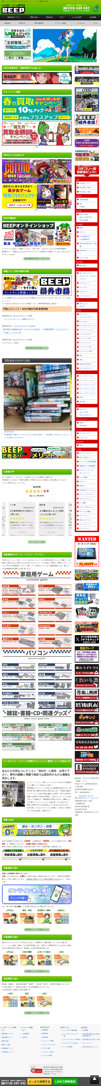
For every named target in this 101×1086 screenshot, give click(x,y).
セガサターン (84, 292)
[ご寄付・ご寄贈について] (17, 60)
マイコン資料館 (67, 1047)
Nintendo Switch (85, 364)
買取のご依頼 (6, 1044)
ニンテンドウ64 (85, 338)
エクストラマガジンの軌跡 (71, 1039)
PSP (81, 397)
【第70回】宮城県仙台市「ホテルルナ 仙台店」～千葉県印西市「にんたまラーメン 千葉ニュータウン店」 (35, 331)
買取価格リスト (7, 1037)
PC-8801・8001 (85, 188)
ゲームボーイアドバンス (88, 326)
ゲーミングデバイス (86, 494)
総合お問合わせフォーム (90, 1047)
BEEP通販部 (38, 23)
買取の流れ (34, 17)
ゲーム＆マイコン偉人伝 (70, 1043)
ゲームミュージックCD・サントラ (86, 471)
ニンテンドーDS (85, 347)
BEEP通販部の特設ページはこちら (37, 258)
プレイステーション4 (87, 389)
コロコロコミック (85, 499)
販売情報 (45, 1037)
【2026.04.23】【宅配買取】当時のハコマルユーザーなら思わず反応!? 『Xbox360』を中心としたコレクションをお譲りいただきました (37, 401)
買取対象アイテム (13, 17)
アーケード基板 (60, 23)
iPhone (81, 486)
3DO (81, 445)
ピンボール (81, 23)
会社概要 (93, 17)
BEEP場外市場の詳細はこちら (37, 348)
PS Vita (82, 402)
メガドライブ (84, 283)
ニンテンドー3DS (85, 351)
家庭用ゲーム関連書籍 (87, 466)
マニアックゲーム (85, 453)
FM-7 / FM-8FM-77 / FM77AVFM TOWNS (85, 217)
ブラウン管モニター (86, 507)
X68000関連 (83, 200)
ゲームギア (83, 287)
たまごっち (83, 438)
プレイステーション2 (87, 380)
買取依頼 (49, 17)
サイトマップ (87, 1043)
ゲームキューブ (85, 343)
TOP (3, 1030)
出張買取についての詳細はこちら (37, 971)
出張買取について (7, 1052)
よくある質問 (76, 17)
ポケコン (82, 232)
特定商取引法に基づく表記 (91, 1039)
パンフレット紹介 (48, 1052)
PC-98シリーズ (84, 183)
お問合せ (25, 1037)
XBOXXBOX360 (82, 424)
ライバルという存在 (10, 343)
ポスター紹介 (46, 1048)
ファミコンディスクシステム (85, 315)
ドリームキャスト (85, 296)
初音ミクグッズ (85, 520)
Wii (80, 355)
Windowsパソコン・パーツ (88, 252)
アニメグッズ (84, 524)
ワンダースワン (85, 433)
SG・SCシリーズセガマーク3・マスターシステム (87, 276)
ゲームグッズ (84, 528)
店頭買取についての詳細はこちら (37, 1013)
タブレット (83, 481)
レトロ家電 (83, 477)
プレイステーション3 (87, 385)
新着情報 (45, 1030)
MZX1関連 (82, 205)
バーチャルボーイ (85, 334)
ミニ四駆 (82, 503)
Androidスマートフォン (87, 490)
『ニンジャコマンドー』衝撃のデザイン (18, 319)
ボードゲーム (84, 516)
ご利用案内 (25, 1033)
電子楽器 (82, 265)
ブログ (61, 17)
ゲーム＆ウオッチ (85, 368)
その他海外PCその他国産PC (84, 238)
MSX (81, 228)
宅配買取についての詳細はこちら (37, 929)
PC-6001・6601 (85, 192)
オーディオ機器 (85, 511)
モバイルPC (83, 258)
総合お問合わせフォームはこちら (86, 798)
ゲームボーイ (84, 321)
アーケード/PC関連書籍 (87, 462)
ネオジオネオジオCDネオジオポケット (85, 412)
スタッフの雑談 (47, 1055)
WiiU (81, 360)
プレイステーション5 (87, 393)
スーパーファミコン (86, 330)
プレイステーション (86, 376)
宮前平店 (22, 23)
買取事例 (45, 1033)
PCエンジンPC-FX (83, 305)
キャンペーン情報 (48, 1041)
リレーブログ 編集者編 (69, 1030)
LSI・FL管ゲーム (85, 457)
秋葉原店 (7, 23)
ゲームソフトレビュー (49, 1044)
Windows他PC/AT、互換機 (88, 245)
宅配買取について (7, 1048)
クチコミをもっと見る (37, 542)
